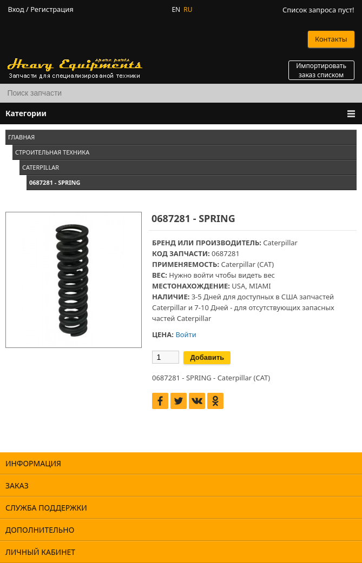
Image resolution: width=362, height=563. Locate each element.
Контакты (331, 39)
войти (203, 275)
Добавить (207, 357)
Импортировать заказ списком (321, 70)
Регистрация (52, 9)
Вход (16, 9)
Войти (185, 334)
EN (176, 9)
